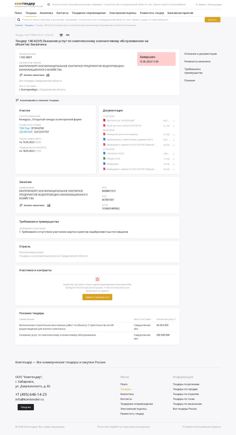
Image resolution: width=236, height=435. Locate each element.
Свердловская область (52, 92)
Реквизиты (197, 64)
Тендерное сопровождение (89, 13)
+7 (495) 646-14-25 (31, 396)
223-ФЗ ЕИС (26, 134)
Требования (193, 73)
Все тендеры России (185, 411)
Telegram (26, 409)
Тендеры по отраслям (186, 396)
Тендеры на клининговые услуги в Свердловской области (53, 258)
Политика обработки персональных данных (123, 429)
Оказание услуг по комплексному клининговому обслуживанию (57, 337)
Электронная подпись (122, 13)
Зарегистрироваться (97, 299)
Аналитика (46, 13)
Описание (200, 56)
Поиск (18, 13)
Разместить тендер (152, 13)
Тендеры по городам (185, 391)
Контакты (62, 13)
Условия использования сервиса (201, 429)
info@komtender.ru (29, 402)
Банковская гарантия (180, 13)
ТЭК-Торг (24, 130)
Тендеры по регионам (186, 386)
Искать (212, 22)
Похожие (189, 83)
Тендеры (30, 13)
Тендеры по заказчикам (187, 406)
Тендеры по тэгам (183, 401)
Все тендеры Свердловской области (40, 83)
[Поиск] (48, 4)
